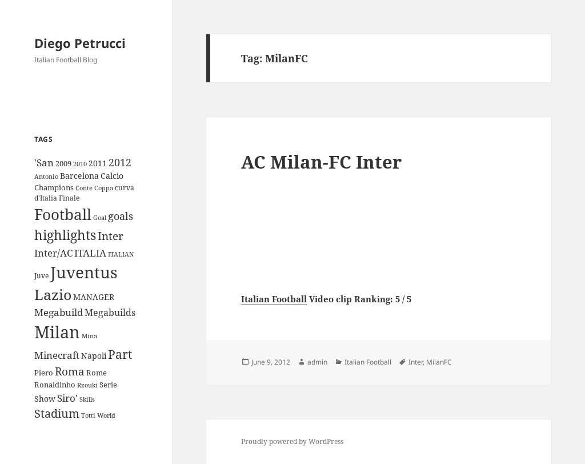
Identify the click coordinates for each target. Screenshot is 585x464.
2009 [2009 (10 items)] (63, 163)
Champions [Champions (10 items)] (54, 187)
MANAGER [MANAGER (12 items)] (93, 296)
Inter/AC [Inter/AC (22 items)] (53, 252)
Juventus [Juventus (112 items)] (84, 272)
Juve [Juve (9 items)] (41, 276)
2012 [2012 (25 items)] (120, 162)
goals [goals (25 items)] (120, 216)
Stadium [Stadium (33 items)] (56, 413)
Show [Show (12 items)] (44, 398)
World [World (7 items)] (106, 415)
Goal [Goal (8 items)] (99, 217)
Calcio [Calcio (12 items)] (112, 175)
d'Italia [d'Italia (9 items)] (45, 198)
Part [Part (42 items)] (120, 354)
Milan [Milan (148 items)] (57, 332)
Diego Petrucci (80, 42)
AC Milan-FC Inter (321, 162)
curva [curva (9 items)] (124, 188)
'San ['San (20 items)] (44, 162)
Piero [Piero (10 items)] (43, 372)
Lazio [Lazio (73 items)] (52, 294)
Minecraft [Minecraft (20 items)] (56, 355)
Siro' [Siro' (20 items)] (67, 398)
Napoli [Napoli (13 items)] (93, 355)
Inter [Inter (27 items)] (110, 236)
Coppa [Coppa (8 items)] (103, 187)
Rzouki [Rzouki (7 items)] (87, 385)
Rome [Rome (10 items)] (96, 372)
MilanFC (439, 362)
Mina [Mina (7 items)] (89, 336)
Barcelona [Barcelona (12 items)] (79, 175)
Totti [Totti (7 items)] (88, 415)
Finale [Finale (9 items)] (69, 198)
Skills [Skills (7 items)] (87, 399)
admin (317, 362)
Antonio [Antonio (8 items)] (46, 176)
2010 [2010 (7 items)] (80, 164)
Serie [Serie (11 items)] (108, 384)
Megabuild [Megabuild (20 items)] (58, 312)
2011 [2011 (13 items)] (98, 163)
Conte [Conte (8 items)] (84, 187)
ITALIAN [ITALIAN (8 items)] (121, 254)
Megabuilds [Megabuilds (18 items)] (110, 312)
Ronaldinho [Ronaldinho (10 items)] (54, 384)
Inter (415, 362)
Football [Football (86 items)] (62, 214)
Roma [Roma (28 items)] (70, 371)
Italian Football (274, 299)
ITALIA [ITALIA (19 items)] (90, 252)
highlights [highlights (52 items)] (65, 235)
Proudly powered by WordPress (292, 441)
